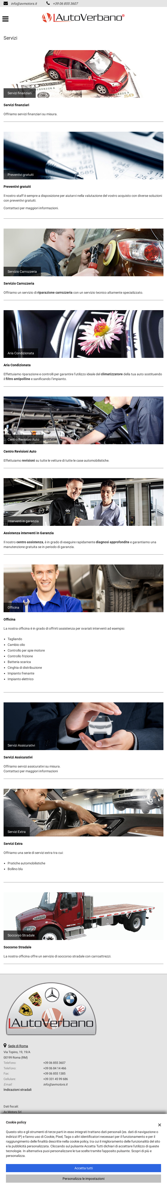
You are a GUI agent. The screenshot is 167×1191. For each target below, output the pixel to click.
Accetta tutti (83, 1168)
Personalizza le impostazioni (83, 1179)
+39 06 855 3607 (65, 3)
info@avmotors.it (24, 3)
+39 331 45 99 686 (55, 1079)
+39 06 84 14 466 (54, 1068)
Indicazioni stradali (17, 1090)
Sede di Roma (18, 1046)
